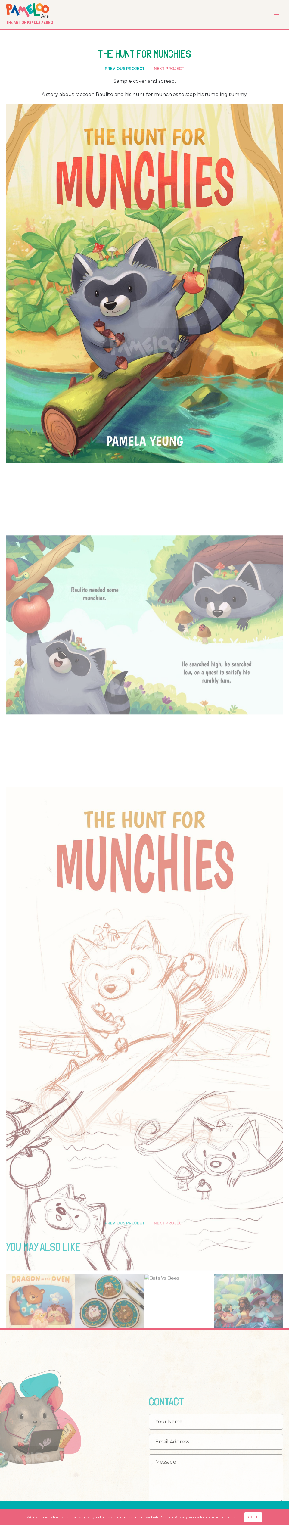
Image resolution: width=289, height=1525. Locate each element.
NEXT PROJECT (169, 69)
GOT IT (253, 1517)
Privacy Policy (187, 1517)
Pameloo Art (36, 10)
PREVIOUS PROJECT (125, 69)
